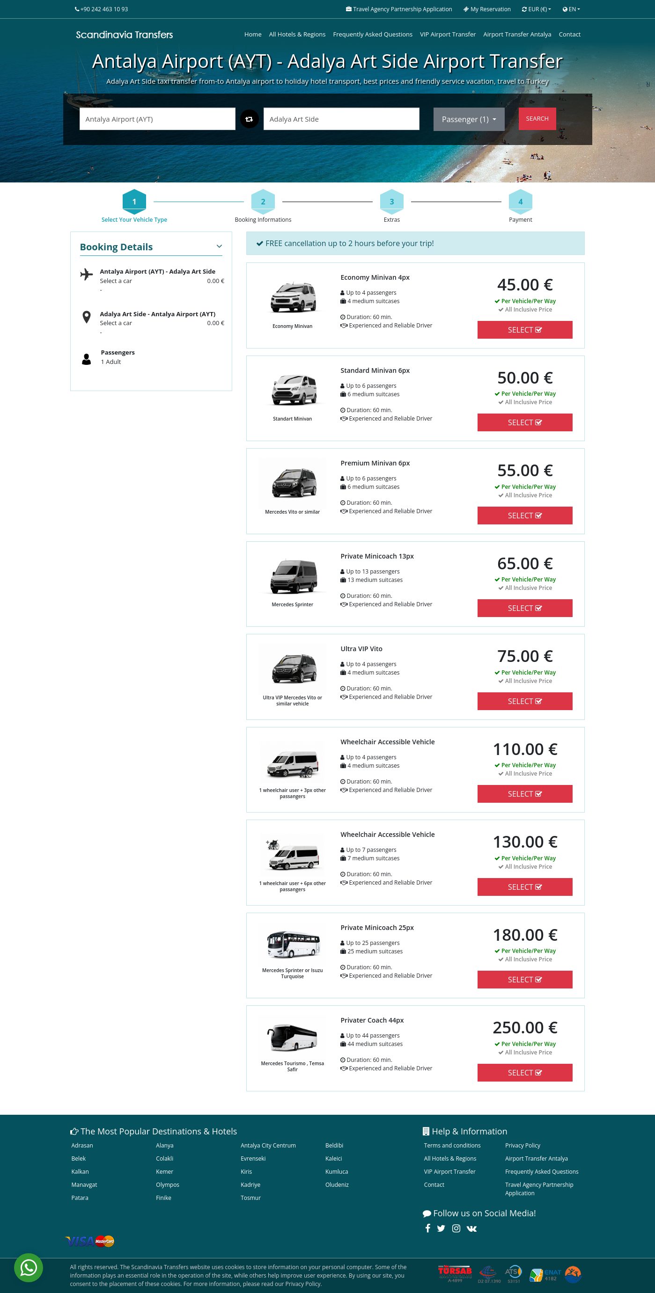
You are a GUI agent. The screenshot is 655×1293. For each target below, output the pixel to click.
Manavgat (84, 1185)
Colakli (164, 1158)
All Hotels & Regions (297, 34)
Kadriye (250, 1185)
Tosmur (251, 1198)
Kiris (246, 1172)
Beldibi (334, 1145)
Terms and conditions (452, 1145)
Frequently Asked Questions (373, 34)
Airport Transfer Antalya (518, 34)
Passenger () (466, 119)
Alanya (164, 1145)
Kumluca (336, 1172)
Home (253, 34)
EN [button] (569, 9)
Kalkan (80, 1172)
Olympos (167, 1185)
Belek (79, 1158)
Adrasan (82, 1145)
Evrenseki (253, 1158)
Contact (570, 34)
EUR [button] (534, 9)
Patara (80, 1198)
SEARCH (537, 118)
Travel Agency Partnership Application (539, 1189)
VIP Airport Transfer (448, 34)
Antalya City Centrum (268, 1145)
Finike (163, 1198)
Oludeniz (337, 1185)
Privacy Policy (522, 1145)
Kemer (164, 1172)
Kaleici (333, 1158)
